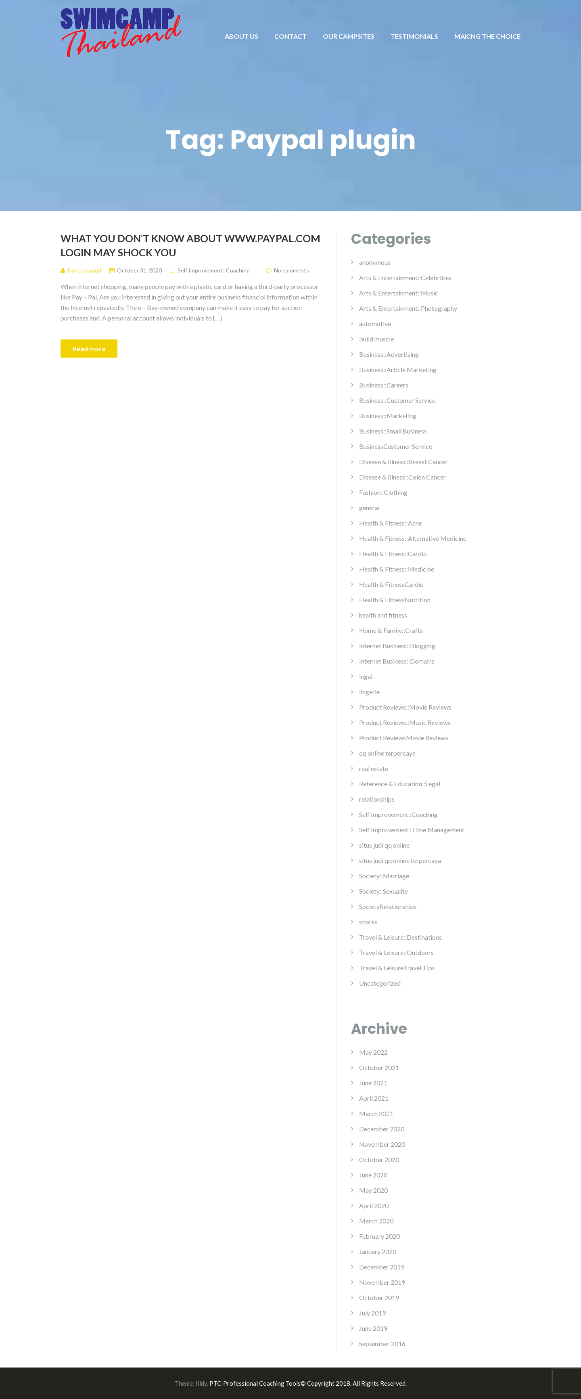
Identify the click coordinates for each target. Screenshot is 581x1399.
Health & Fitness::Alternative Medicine (412, 538)
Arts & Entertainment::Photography (408, 308)
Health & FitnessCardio (391, 584)
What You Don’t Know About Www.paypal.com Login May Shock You (190, 245)
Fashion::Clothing (383, 492)
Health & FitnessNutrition (395, 599)
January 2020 (377, 1251)
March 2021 (376, 1113)
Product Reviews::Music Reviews (405, 722)
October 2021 (379, 1067)
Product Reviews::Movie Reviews (405, 707)
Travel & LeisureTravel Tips (397, 968)
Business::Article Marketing (398, 369)
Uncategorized (380, 983)
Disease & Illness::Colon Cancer (402, 477)
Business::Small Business (393, 431)
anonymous (375, 262)
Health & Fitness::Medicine (396, 569)
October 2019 (379, 1297)
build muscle (376, 339)
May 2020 (373, 1190)
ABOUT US (241, 36)
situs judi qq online (384, 845)
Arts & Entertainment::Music (398, 293)
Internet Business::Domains (397, 661)
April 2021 (374, 1098)
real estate (373, 768)
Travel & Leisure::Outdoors (396, 952)
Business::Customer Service (397, 400)
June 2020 (373, 1175)
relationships (377, 799)
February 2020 (379, 1236)
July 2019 (372, 1313)
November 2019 (382, 1282)
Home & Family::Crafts (391, 630)
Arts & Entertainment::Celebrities (405, 277)
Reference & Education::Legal (399, 783)
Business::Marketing (387, 415)
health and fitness (383, 615)
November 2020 (382, 1144)
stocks (368, 922)
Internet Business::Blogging (397, 645)
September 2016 (382, 1343)
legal (365, 676)
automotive (375, 323)
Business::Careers (383, 385)
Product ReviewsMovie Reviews (403, 737)
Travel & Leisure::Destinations (400, 937)
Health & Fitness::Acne (390, 523)
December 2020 (381, 1129)
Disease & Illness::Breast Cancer (403, 461)
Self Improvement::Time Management (411, 830)
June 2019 (373, 1328)
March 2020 (376, 1221)
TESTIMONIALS (414, 36)
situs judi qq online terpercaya (400, 860)
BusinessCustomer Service (395, 446)
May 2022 (373, 1052)
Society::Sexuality (383, 891)
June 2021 (373, 1083)
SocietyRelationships (388, 906)
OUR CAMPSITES (348, 36)
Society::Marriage (384, 876)
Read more (89, 348)
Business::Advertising (389, 354)
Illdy (201, 1383)
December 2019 (381, 1267)
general (369, 507)
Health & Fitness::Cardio (393, 553)
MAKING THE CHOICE (487, 36)
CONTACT (290, 36)
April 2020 (374, 1205)
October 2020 (379, 1159)
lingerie (369, 691)
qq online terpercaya (387, 753)
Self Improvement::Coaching (214, 270)
